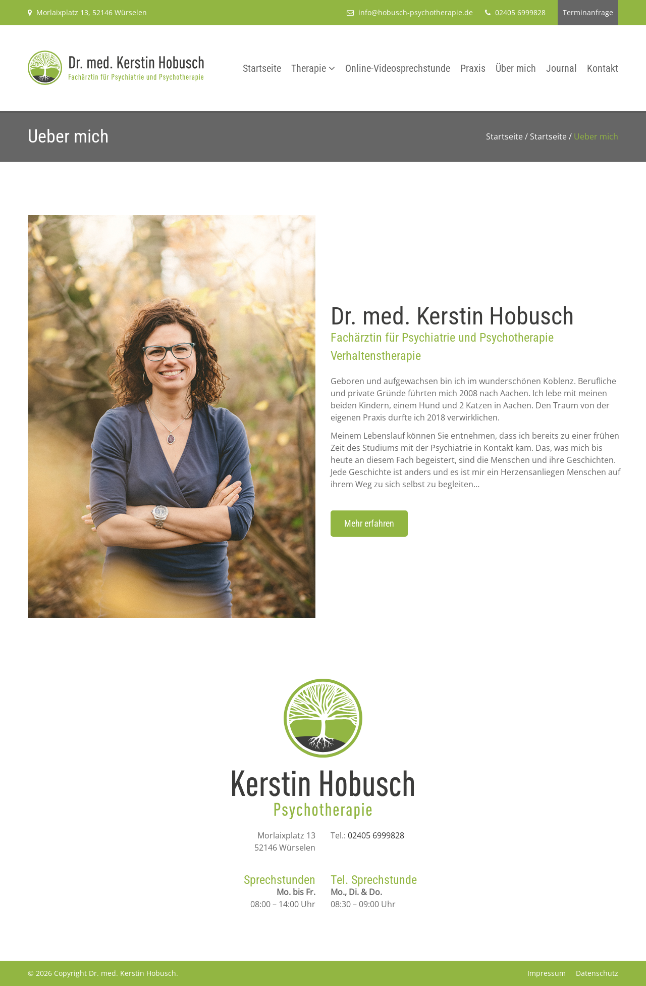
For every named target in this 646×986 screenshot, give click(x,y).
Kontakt (602, 68)
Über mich (516, 68)
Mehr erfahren (369, 523)
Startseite (262, 68)
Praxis (473, 68)
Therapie (308, 68)
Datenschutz (597, 973)
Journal (561, 68)
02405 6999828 (376, 835)
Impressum (546, 973)
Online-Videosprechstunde (397, 68)
